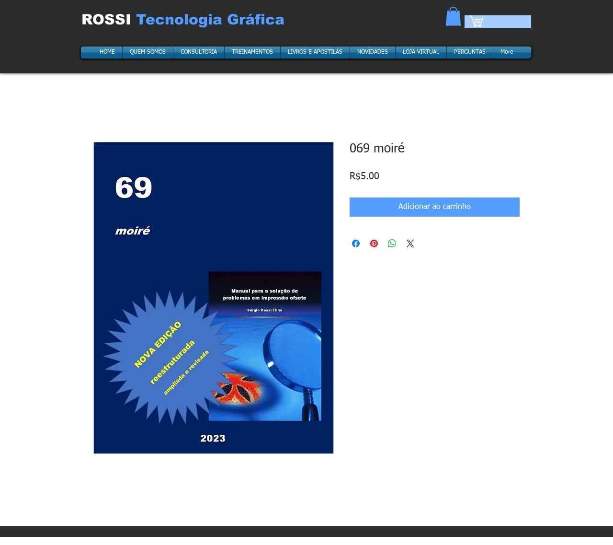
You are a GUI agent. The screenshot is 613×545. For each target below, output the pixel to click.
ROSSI (108, 19)
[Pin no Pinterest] (374, 243)
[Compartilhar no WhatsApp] (392, 243)
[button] (453, 16)
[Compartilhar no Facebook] (356, 243)
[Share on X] (410, 243)
